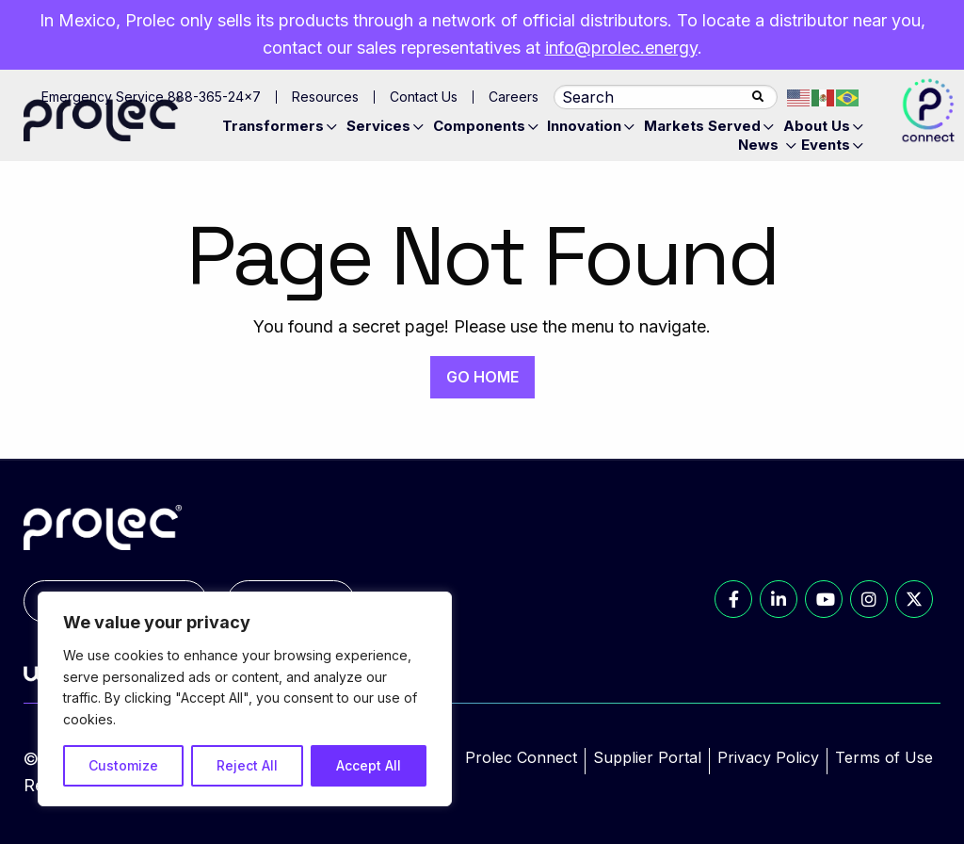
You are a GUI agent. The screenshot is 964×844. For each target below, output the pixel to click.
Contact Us (424, 97)
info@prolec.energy (621, 47)
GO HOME (482, 376)
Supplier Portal (647, 757)
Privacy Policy (768, 757)
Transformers (273, 126)
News (758, 145)
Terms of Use (884, 757)
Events (825, 145)
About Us (816, 126)
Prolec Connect (521, 757)
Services (378, 126)
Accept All (368, 765)
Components (479, 126)
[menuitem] (282, 126)
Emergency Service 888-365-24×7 (151, 97)
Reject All (247, 765)
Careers (513, 97)
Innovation (584, 126)
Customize (123, 765)
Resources (325, 97)
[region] (245, 699)
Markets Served (702, 126)
